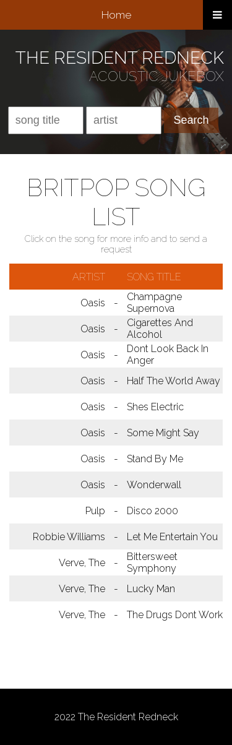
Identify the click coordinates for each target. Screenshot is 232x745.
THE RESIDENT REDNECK (119, 58)
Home (116, 15)
